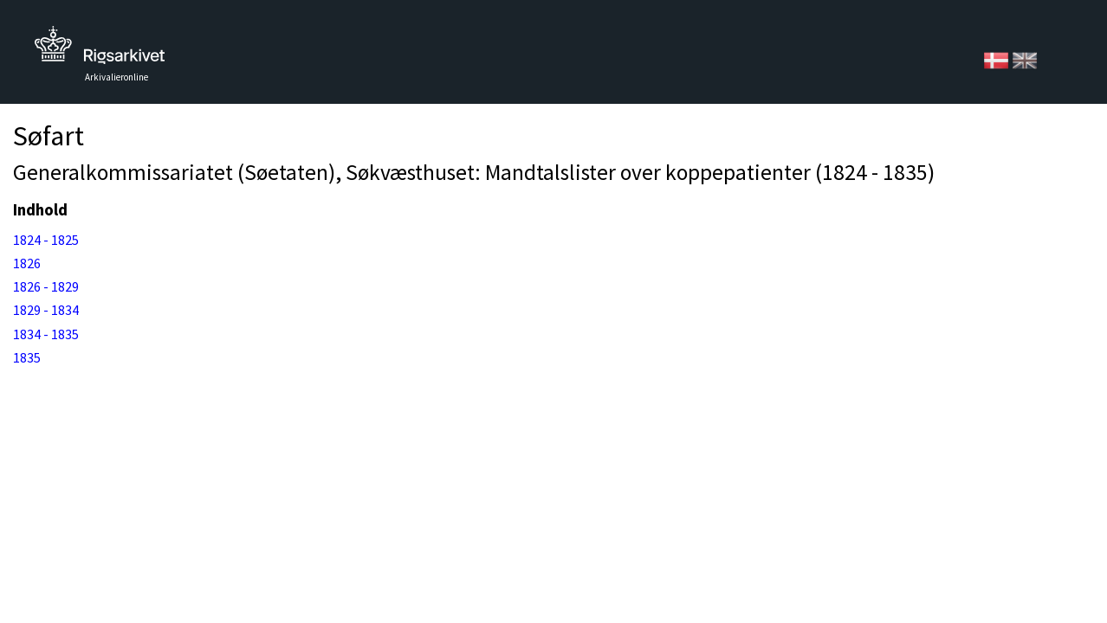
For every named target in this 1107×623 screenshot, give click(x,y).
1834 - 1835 (46, 334)
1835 (27, 357)
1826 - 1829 (46, 286)
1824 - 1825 (46, 239)
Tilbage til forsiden (100, 50)
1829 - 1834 (46, 309)
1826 (27, 263)
